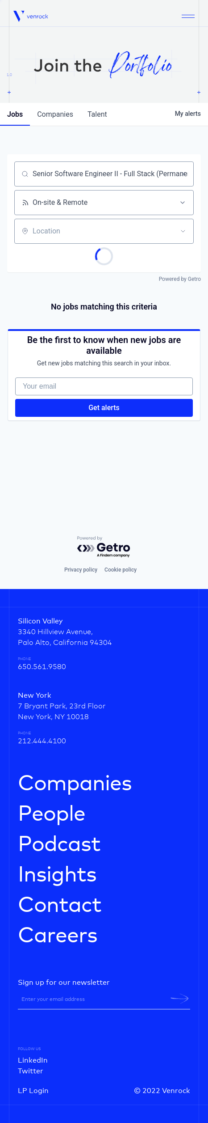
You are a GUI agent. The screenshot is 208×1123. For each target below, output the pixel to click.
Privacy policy (80, 570)
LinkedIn (33, 1060)
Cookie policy (120, 570)
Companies (75, 784)
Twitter (30, 1071)
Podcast (59, 845)
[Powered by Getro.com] (104, 547)
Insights (57, 875)
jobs (15, 114)
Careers (57, 936)
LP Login (33, 1090)
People (51, 814)
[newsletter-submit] (180, 999)
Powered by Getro (180, 279)
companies (55, 114)
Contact (59, 905)
